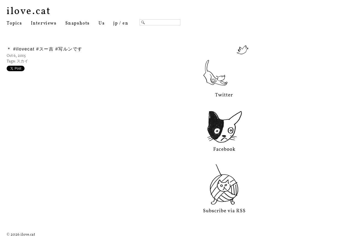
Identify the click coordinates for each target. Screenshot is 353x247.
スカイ (22, 61)
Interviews (44, 23)
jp (115, 23)
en (125, 23)
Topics (14, 23)
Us (101, 23)
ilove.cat (29, 11)
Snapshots (77, 23)
